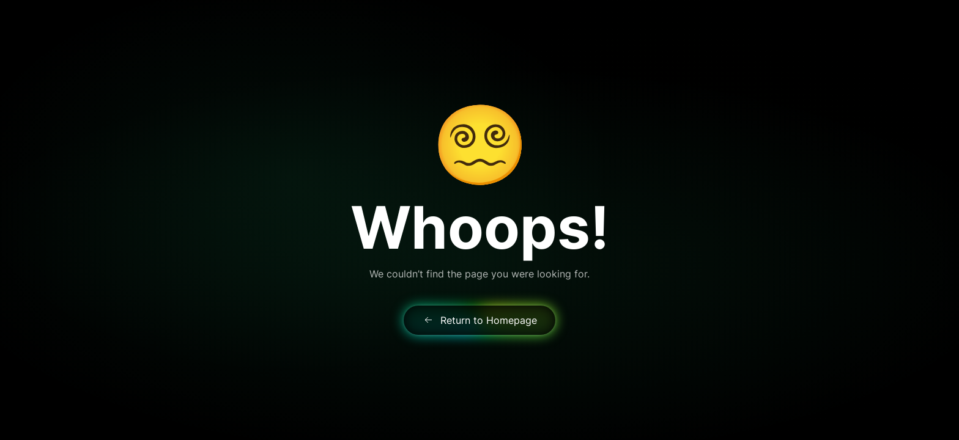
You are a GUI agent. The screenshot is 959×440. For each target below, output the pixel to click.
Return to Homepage (479, 320)
